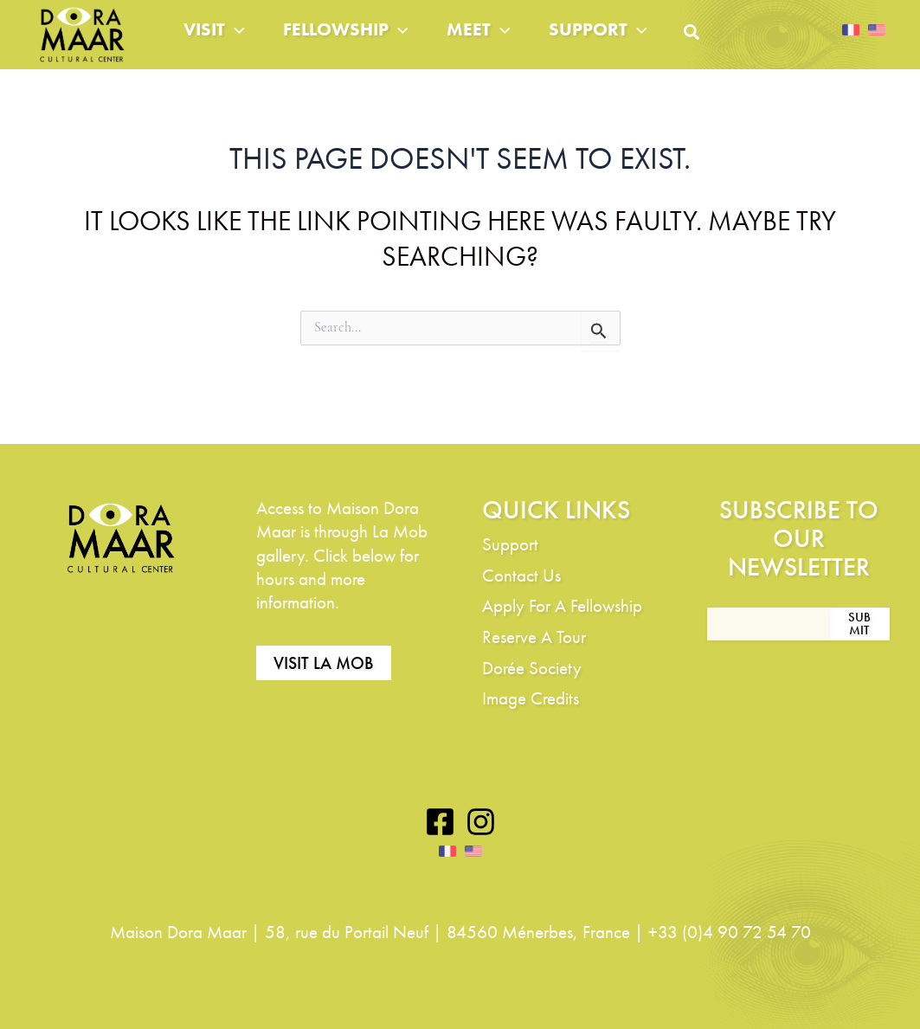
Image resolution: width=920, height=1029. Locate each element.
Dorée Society (532, 667)
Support (633, 43)
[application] (238, 43)
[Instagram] (481, 822)
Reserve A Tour (534, 637)
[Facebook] (440, 822)
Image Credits (530, 699)
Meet (504, 43)
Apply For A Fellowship (562, 606)
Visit (217, 43)
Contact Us (521, 575)
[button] (736, 50)
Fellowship (359, 43)
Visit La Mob (323, 664)
